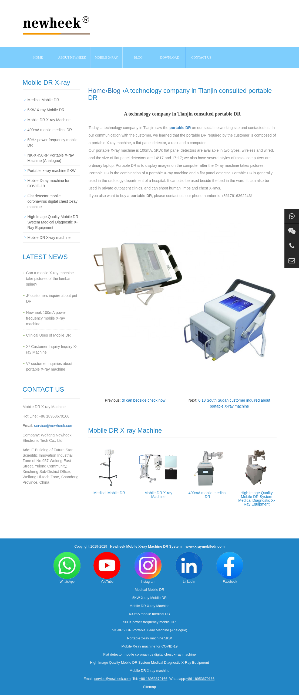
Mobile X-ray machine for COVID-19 (149, 646)
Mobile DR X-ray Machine (158, 495)
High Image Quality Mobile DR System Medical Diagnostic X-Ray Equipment (256, 498)
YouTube (106, 568)
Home (38, 57)
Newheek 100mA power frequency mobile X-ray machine (46, 318)
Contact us (201, 57)
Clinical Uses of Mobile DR (48, 335)
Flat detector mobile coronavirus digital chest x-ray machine (53, 201)
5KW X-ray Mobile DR (46, 110)
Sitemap (149, 687)
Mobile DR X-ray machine (49, 237)
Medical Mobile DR (109, 493)
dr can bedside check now (144, 400)
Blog (113, 90)
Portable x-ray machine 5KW (52, 170)
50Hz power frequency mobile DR (149, 622)
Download (169, 57)
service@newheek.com (53, 425)
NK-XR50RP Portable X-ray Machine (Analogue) (149, 630)
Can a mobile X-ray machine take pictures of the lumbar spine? (50, 278)
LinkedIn (189, 568)
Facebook (229, 568)
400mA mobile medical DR (208, 495)
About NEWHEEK (72, 57)
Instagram (148, 568)
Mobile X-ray (106, 57)
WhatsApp (66, 568)
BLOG (138, 57)
